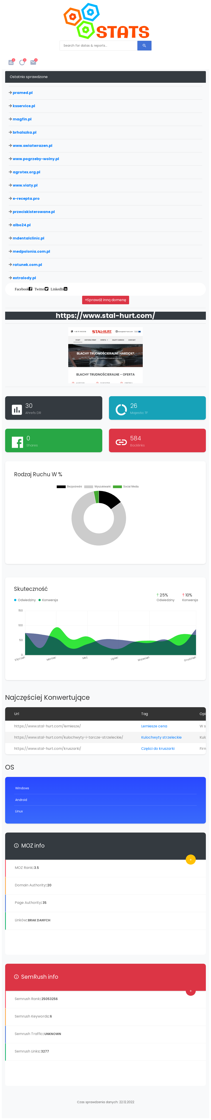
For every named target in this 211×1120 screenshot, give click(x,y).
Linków (20, 920)
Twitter (39, 289)
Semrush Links (27, 1051)
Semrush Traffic (29, 1034)
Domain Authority (30, 885)
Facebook (22, 289)
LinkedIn (57, 289)
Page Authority (28, 902)
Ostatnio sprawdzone (29, 76)
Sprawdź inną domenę (105, 299)
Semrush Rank (27, 999)
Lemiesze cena (154, 726)
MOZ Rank (23, 868)
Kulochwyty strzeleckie (161, 737)
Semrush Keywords (31, 1016)
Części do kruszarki (158, 748)
